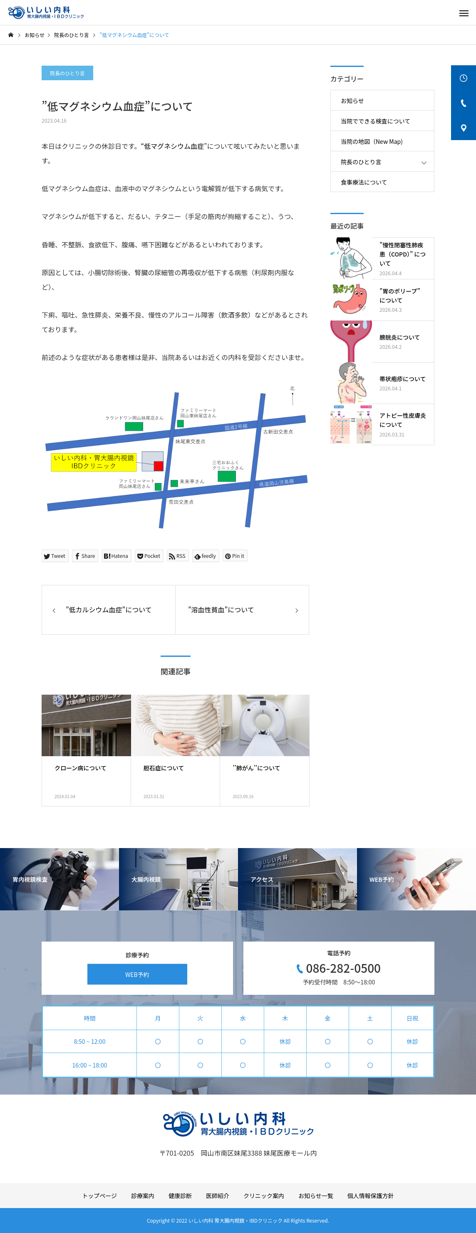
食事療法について (364, 182)
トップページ (99, 1195)
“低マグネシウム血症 (172, 146)
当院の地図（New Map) (372, 141)
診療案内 (142, 1195)
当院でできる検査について (375, 121)
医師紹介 (217, 1195)
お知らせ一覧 (315, 1195)
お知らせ (352, 100)
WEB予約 (137, 974)
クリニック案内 (263, 1195)
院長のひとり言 (67, 72)
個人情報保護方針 (370, 1195)
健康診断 (180, 1195)
